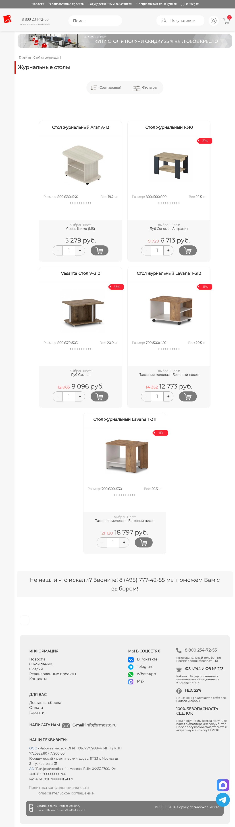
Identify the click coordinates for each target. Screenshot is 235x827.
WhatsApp (146, 674)
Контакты (38, 679)
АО (31, 769)
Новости (38, 4)
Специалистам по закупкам (157, 4)
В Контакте (147, 659)
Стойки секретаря (46, 57)
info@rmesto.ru (100, 725)
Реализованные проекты (66, 4)
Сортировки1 (110, 88)
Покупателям (182, 21)
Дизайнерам (190, 4)
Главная (25, 57)
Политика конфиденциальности (59, 788)
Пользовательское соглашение (64, 793)
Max (140, 681)
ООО (33, 748)
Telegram (145, 666)
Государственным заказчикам (111, 4)
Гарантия (38, 712)
